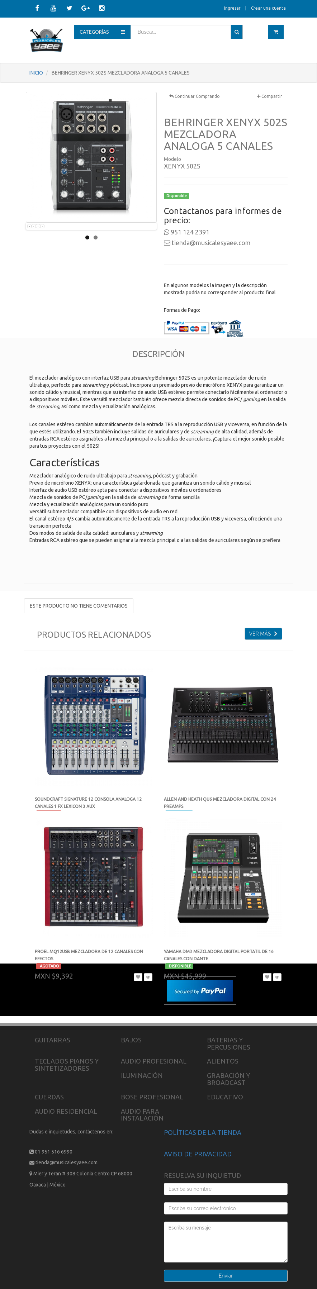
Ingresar (232, 8)
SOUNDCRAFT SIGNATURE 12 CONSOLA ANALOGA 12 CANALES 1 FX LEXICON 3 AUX (88, 806)
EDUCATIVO (225, 1096)
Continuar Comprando (194, 96)
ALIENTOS (222, 1061)
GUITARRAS (52, 1039)
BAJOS (131, 1039)
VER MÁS (263, 634)
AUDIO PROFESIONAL (153, 1061)
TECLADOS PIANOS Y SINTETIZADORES (67, 1064)
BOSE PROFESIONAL (152, 1096)
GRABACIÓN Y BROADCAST (228, 1079)
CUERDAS (49, 1096)
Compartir (269, 96)
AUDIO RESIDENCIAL (66, 1111)
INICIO (36, 73)
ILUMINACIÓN (142, 1075)
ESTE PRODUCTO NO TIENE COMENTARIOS (79, 606)
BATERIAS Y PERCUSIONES (228, 1043)
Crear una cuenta (268, 8)
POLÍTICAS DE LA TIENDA (202, 1132)
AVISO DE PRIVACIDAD (198, 1153)
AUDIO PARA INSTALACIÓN (142, 1115)
